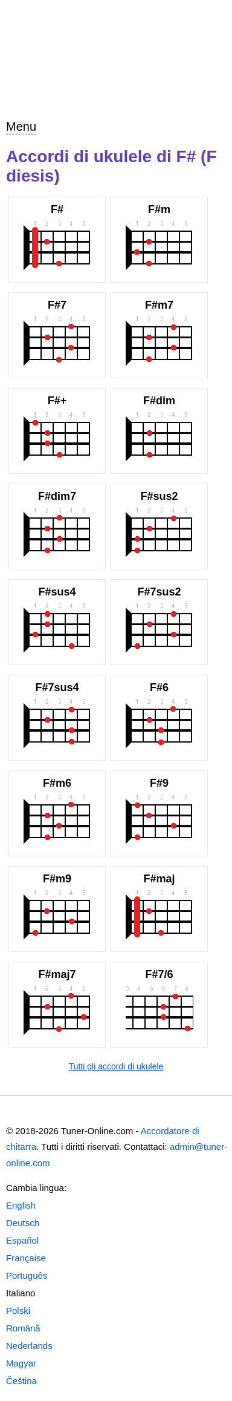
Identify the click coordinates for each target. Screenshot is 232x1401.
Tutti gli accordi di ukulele (116, 1066)
